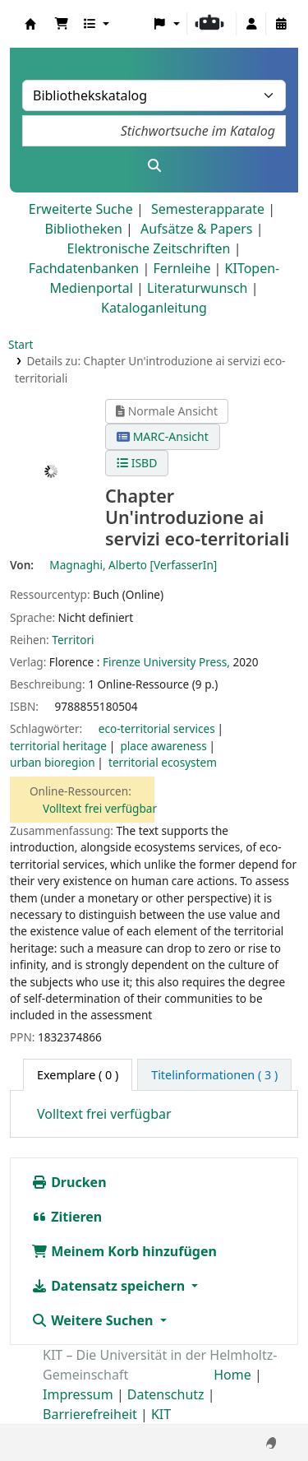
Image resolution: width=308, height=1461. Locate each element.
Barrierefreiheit (90, 1414)
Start (21, 344)
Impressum (78, 1394)
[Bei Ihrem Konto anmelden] (251, 23)
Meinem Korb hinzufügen (124, 1251)
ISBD (137, 463)
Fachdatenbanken (84, 268)
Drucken (69, 1182)
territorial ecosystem (162, 762)
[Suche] (154, 165)
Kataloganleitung (154, 308)
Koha (30, 24)
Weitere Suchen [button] (94, 1320)
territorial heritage (58, 746)
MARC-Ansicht (163, 436)
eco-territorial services (157, 728)
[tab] (214, 1075)
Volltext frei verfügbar (100, 808)
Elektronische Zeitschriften (149, 248)
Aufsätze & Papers (196, 229)
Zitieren (66, 1217)
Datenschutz (166, 1394)
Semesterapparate (207, 209)
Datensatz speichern (109, 1286)
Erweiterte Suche (81, 209)
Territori (73, 639)
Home (232, 1375)
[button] (62, 23)
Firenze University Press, (166, 662)
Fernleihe (181, 268)
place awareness (163, 746)
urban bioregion (52, 762)
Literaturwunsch (197, 288)
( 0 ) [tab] (77, 1075)
